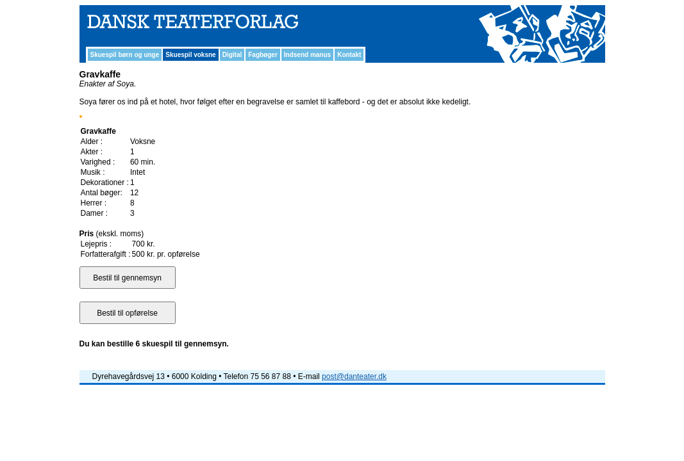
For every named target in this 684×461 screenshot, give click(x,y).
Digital (232, 54)
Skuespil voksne (190, 54)
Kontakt (349, 54)
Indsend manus (307, 54)
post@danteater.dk (354, 376)
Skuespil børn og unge (125, 54)
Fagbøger (263, 54)
